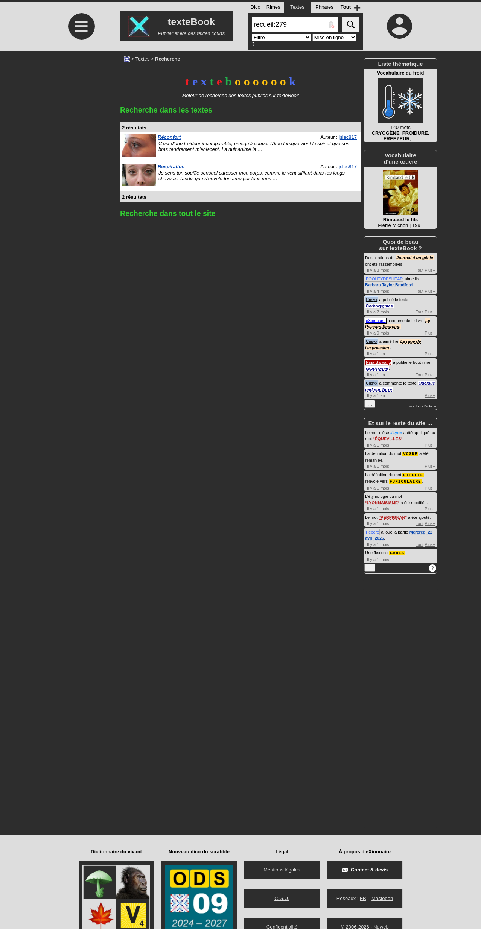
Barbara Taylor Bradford (389, 285)
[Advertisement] (80, 114)
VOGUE (410, 453)
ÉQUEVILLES (388, 438)
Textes (142, 59)
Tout (419, 270)
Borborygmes (379, 306)
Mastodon (382, 898)
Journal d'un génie (414, 257)
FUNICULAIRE (405, 480)
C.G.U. (281, 898)
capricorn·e (377, 368)
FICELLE (413, 474)
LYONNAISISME (382, 501)
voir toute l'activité (422, 406)
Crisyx (371, 299)
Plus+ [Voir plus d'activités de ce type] (430, 270)
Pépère (372, 531)
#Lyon (396, 432)
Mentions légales (281, 870)
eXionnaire (376, 320)
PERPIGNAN (393, 516)
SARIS (397, 551)
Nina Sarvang (378, 362)
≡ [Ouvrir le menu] (81, 26)
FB (363, 898)
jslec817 (348, 137)
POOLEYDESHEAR (384, 279)
